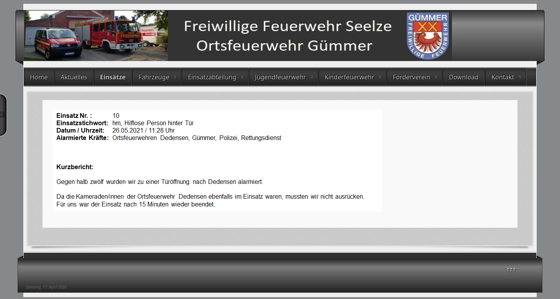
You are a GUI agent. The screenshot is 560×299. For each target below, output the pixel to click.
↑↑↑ (511, 269)
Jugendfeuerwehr (280, 77)
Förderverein (411, 77)
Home (39, 77)
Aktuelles (74, 77)
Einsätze (113, 77)
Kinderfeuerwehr (349, 77)
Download (463, 77)
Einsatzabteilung (212, 77)
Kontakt (502, 77)
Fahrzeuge (153, 77)
